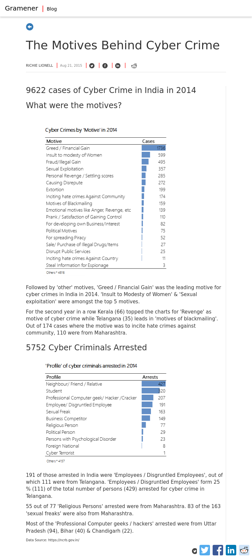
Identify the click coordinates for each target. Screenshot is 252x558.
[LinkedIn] (231, 550)
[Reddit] (244, 550)
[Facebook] (217, 550)
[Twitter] (204, 550)
